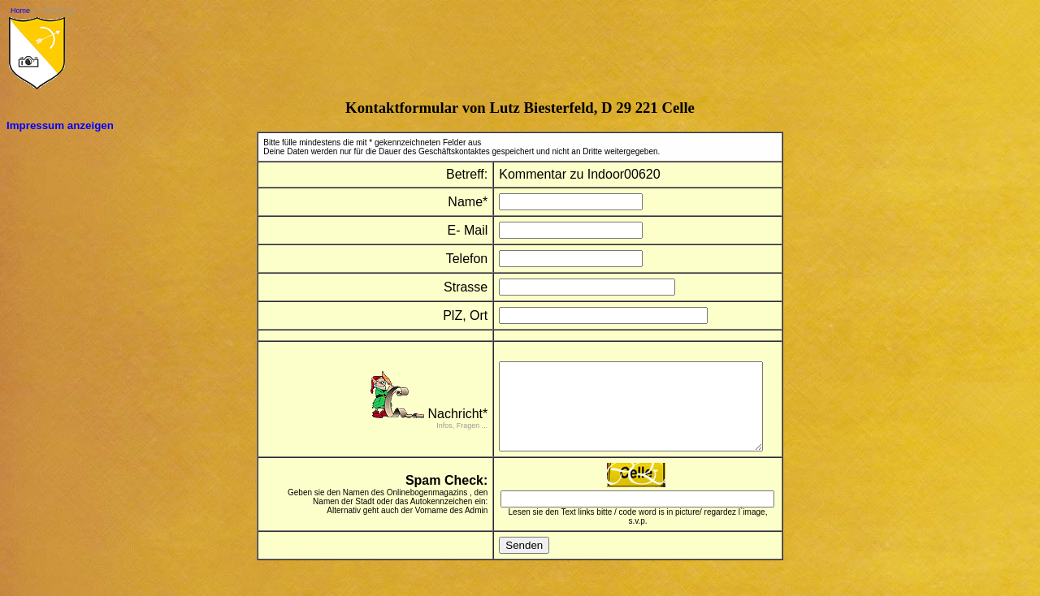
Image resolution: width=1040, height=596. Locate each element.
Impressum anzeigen (60, 125)
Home (20, 10)
